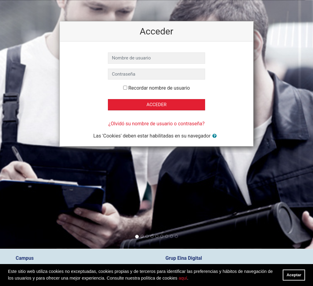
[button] (216, 136)
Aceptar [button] (294, 275)
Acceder (156, 104)
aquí (183, 278)
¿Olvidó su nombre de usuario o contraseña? (157, 124)
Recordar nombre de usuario (159, 88)
